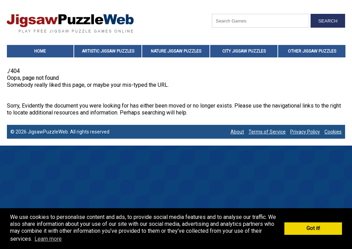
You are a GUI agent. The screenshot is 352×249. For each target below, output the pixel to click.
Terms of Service (267, 132)
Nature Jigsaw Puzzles (176, 51)
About (237, 132)
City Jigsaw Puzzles (244, 51)
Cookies (333, 132)
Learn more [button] (48, 239)
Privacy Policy (305, 132)
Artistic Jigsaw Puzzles (108, 51)
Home (40, 51)
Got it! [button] (313, 228)
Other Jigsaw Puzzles (312, 51)
